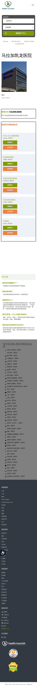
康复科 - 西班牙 (10, 403)
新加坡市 (4, 589)
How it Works (5, 499)
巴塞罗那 (4, 539)
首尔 (2, 586)
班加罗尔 (4, 533)
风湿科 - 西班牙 (10, 474)
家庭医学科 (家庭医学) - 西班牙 (15, 443)
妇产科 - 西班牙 (10, 400)
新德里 (3, 572)
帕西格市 (4, 595)
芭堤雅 (3, 575)
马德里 (3, 558)
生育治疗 (6, 620)
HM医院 (6, 221)
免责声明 (4, 519)
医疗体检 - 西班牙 (11, 356)
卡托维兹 (4, 600)
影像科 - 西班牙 (10, 445)
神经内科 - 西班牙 (11, 420)
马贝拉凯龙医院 (9, 200)
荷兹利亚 (4, 547)
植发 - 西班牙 (10, 454)
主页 (2, 491)
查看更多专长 (5, 628)
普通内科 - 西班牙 (11, 367)
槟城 (2, 578)
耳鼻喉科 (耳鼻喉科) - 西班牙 (14, 381)
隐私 (2, 513)
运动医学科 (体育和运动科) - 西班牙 (16, 386)
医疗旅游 (5, 41)
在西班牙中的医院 (29, 41)
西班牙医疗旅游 (15, 41)
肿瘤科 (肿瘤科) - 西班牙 (13, 384)
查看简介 (10, 142)
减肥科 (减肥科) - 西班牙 (13, 440)
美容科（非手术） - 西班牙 (13, 423)
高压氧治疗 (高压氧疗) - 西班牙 (15, 476)
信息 (2, 508)
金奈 (2, 541)
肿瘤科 (5, 612)
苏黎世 (3, 603)
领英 (3, 637)
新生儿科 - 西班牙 (11, 451)
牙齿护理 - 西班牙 (11, 457)
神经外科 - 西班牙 (11, 462)
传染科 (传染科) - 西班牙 (13, 350)
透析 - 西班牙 (10, 431)
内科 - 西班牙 (10, 398)
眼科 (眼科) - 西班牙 (11, 375)
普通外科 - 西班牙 (11, 412)
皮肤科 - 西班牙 (10, 459)
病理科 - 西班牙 (10, 417)
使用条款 (4, 516)
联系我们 (4, 524)
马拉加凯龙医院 (19, 44)
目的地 (3, 505)
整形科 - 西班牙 (10, 409)
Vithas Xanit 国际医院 (11, 136)
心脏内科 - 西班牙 (11, 361)
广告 (2, 494)
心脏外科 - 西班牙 (11, 406)
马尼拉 (3, 564)
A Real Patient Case (7, 502)
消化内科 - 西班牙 (11, 415)
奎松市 (3, 584)
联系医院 (10, 147)
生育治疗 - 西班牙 (11, 372)
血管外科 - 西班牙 (11, 471)
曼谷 (2, 536)
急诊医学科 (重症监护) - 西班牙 (15, 448)
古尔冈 (3, 544)
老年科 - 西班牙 (10, 465)
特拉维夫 (4, 592)
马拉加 (3, 561)
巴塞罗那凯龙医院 (10, 178)
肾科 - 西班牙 (10, 468)
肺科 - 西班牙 (10, 426)
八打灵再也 (4, 581)
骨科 (4, 626)
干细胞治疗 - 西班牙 (12, 358)
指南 (2, 496)
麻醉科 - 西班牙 (10, 392)
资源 (2, 510)
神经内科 (6, 623)
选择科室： (6, 17)
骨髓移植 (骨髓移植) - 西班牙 (14, 434)
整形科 (5, 617)
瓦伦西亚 (4, 598)
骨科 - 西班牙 (10, 389)
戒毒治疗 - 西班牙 (11, 364)
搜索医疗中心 (21, 33)
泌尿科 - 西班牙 (10, 370)
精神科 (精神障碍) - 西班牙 (13, 378)
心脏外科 (6, 615)
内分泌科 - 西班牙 (11, 353)
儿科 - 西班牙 (10, 395)
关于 (2, 522)
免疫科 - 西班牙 (10, 437)
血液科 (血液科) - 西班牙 (13, 429)
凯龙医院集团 (8, 157)
